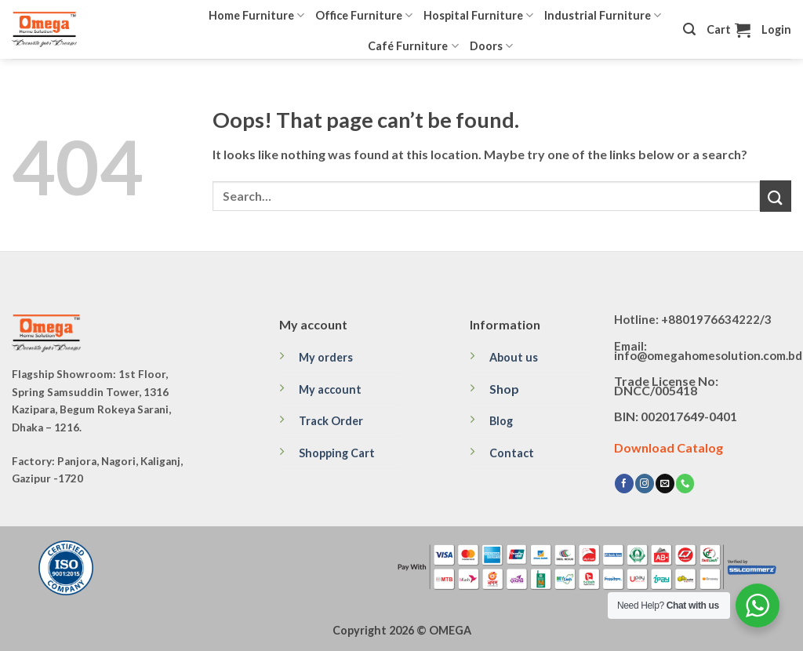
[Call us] (685, 483)
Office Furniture (363, 15)
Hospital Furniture (478, 15)
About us (513, 357)
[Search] (689, 29)
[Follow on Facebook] (624, 483)
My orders (326, 357)
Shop (504, 388)
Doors (491, 45)
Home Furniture (256, 15)
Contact (511, 453)
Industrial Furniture (602, 15)
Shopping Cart (337, 453)
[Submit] (775, 195)
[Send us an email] (665, 483)
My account (330, 389)
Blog (501, 420)
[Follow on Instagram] (644, 483)
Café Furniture (413, 45)
